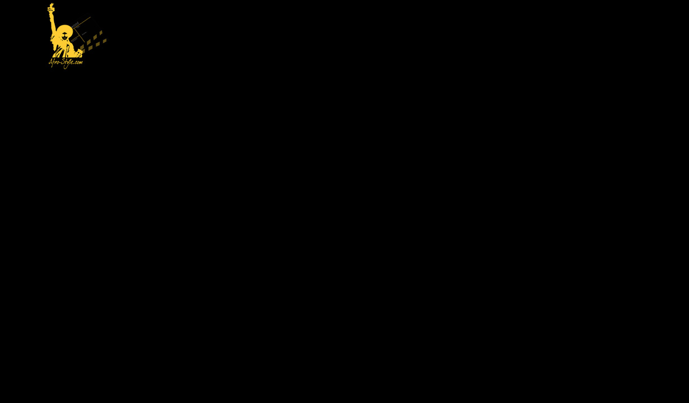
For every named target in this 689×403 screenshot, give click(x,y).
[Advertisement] (381, 37)
